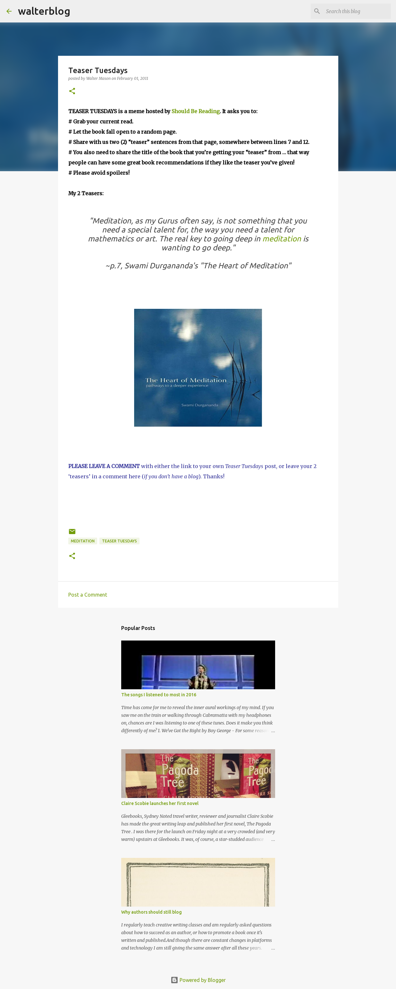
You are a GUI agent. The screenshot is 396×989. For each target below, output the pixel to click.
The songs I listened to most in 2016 (158, 694)
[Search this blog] (357, 11)
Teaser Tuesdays (119, 541)
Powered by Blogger (198, 980)
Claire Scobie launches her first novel (159, 803)
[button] (72, 91)
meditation (281, 238)
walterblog (44, 11)
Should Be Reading (196, 111)
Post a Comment (87, 595)
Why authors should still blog (151, 912)
